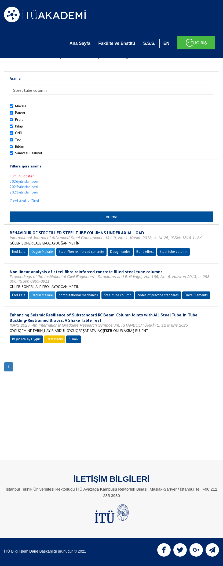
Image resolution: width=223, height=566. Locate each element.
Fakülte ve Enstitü (116, 43)
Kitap (19, 126)
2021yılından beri (24, 192)
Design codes (120, 251)
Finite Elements (196, 295)
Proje (19, 119)
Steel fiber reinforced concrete (81, 251)
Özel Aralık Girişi (24, 200)
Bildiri (19, 146)
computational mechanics (78, 295)
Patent (20, 112)
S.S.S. (149, 43)
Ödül (19, 132)
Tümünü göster (22, 176)
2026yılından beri (24, 181)
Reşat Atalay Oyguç (26, 339)
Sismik (73, 339)
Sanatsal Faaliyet (28, 153)
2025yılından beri (24, 186)
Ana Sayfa (80, 43)
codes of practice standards (158, 295)
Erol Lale (18, 251)
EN (166, 43)
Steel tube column (173, 251)
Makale (21, 106)
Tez (18, 139)
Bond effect (145, 251)
